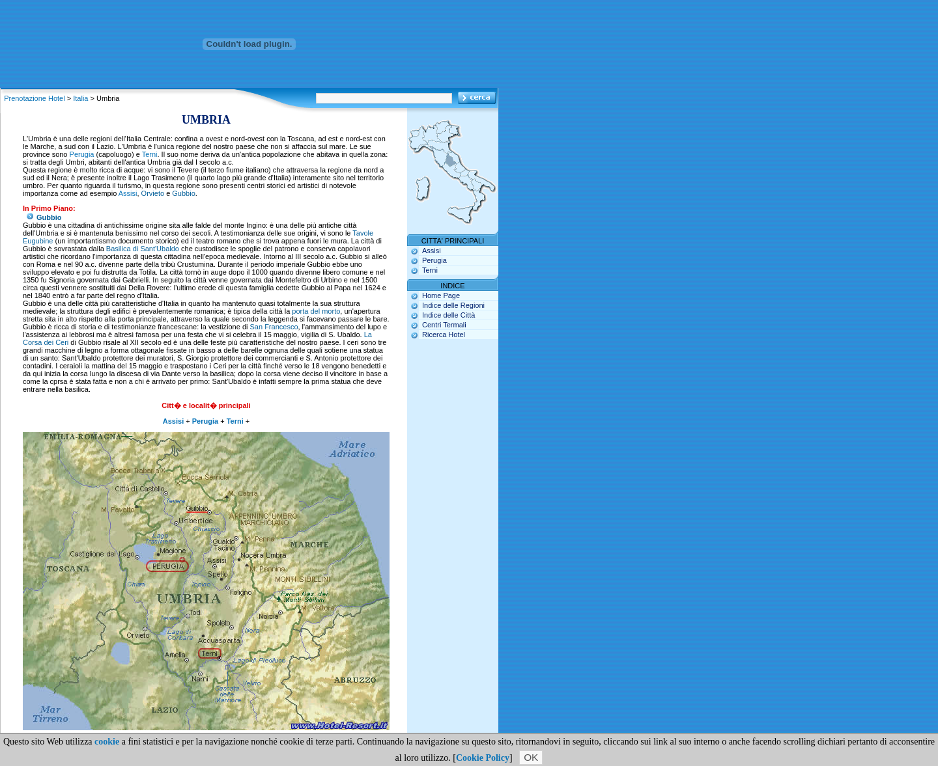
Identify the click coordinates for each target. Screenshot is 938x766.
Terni (150, 154)
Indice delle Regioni (453, 305)
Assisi (128, 193)
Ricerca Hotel (443, 334)
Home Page (441, 295)
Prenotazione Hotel (34, 98)
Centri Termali (444, 325)
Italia (80, 98)
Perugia (82, 154)
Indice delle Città (448, 315)
